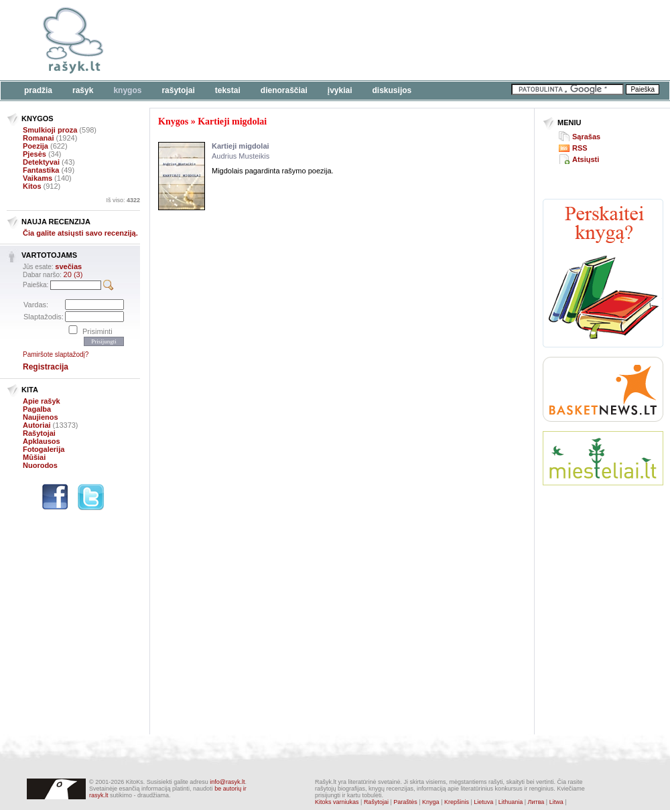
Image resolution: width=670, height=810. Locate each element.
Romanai (38, 138)
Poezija (35, 146)
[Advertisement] (603, 545)
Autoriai (37, 425)
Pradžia (38, 90)
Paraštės (405, 802)
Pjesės (34, 154)
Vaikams (37, 178)
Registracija (45, 367)
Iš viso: (123, 200)
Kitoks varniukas (337, 802)
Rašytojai (177, 90)
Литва (536, 802)
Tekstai (228, 90)
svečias (68, 266)
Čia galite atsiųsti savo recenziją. (80, 233)
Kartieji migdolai (232, 121)
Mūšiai (34, 457)
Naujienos (40, 417)
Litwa (556, 802)
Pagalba (37, 409)
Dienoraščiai (284, 90)
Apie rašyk (41, 401)
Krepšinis (456, 802)
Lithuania (510, 802)
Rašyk (82, 90)
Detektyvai (41, 162)
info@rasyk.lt (227, 782)
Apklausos (41, 441)
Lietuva (483, 802)
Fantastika (41, 170)
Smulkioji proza (50, 130)
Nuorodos (40, 465)
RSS (580, 148)
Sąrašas (586, 137)
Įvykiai (340, 90)
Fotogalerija (43, 449)
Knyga (431, 802)
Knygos (127, 90)
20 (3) (73, 274)
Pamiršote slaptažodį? (55, 354)
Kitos (32, 186)
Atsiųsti (585, 159)
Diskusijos (392, 90)
